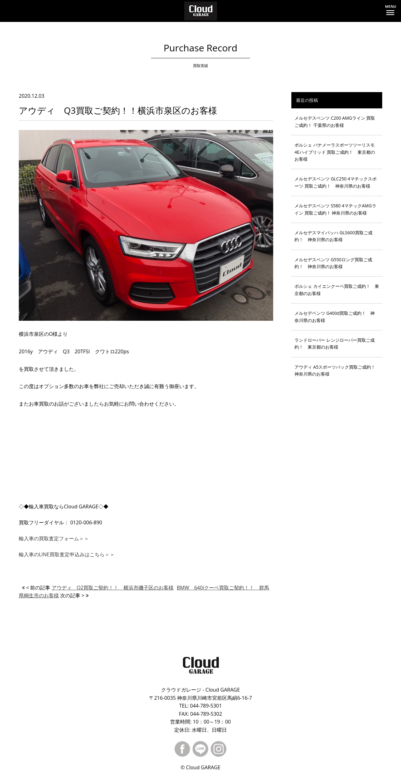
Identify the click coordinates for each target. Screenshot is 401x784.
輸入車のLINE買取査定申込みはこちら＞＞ (67, 554)
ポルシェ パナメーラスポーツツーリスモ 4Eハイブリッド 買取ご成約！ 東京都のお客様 (334, 152)
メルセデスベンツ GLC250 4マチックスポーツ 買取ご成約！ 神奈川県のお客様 (335, 182)
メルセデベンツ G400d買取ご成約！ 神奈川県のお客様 (334, 316)
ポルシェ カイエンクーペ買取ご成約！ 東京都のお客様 (336, 289)
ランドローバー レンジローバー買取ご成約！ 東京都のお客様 (334, 343)
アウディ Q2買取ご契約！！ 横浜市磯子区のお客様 (113, 587)
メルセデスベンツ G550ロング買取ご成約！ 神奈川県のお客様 (333, 263)
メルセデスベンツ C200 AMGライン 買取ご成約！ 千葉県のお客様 (334, 121)
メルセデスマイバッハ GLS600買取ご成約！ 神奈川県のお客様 (333, 236)
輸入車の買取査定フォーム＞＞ (54, 538)
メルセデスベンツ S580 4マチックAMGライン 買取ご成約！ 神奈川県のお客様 (335, 209)
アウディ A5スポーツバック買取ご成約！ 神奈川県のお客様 (337, 370)
